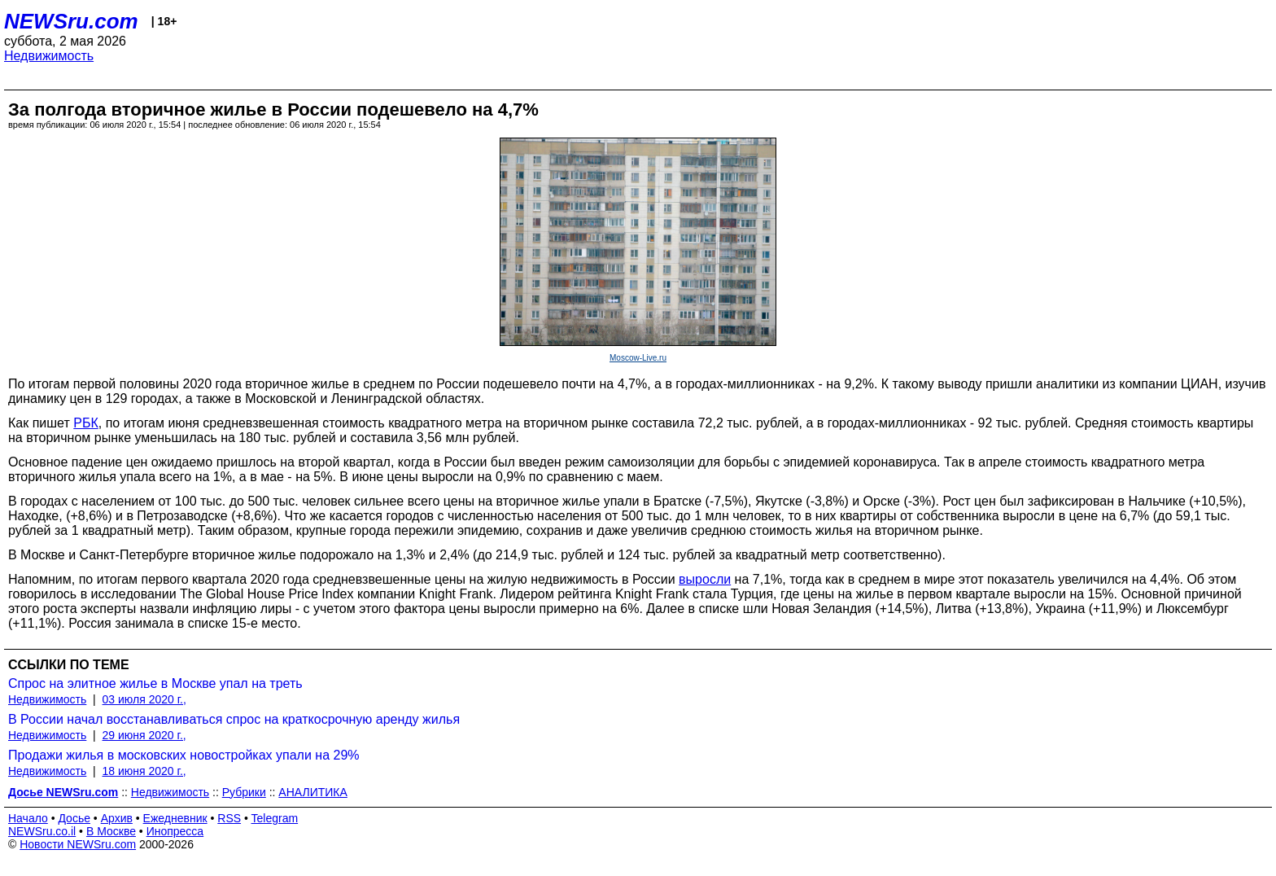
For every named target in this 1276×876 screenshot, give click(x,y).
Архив (117, 818)
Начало (28, 818)
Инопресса (175, 831)
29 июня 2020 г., (144, 735)
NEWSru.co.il (42, 831)
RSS (229, 818)
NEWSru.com (71, 21)
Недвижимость (49, 56)
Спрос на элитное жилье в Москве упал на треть (155, 683)
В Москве (111, 831)
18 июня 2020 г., (144, 770)
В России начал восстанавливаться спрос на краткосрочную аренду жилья (234, 719)
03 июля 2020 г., (144, 699)
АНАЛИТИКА (312, 792)
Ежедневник (175, 818)
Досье (74, 818)
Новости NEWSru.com (78, 844)
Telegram (275, 818)
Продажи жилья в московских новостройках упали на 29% (184, 755)
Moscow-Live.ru (638, 357)
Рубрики (244, 792)
